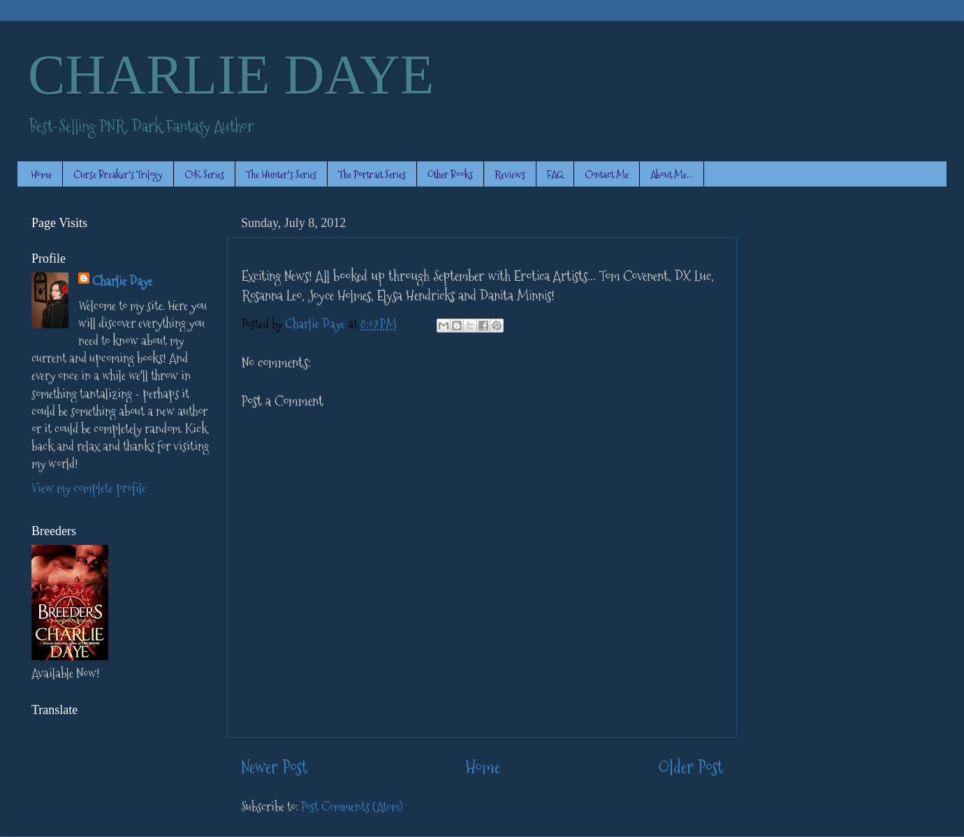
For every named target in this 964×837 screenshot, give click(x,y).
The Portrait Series (372, 174)
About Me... (671, 174)
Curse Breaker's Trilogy (118, 174)
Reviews (510, 174)
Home (41, 174)
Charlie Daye (122, 281)
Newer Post (274, 767)
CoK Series (204, 174)
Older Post (690, 767)
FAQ (555, 174)
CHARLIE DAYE (231, 74)
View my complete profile (88, 488)
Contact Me (607, 174)
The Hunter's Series (281, 174)
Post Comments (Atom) (352, 806)
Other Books (450, 174)
